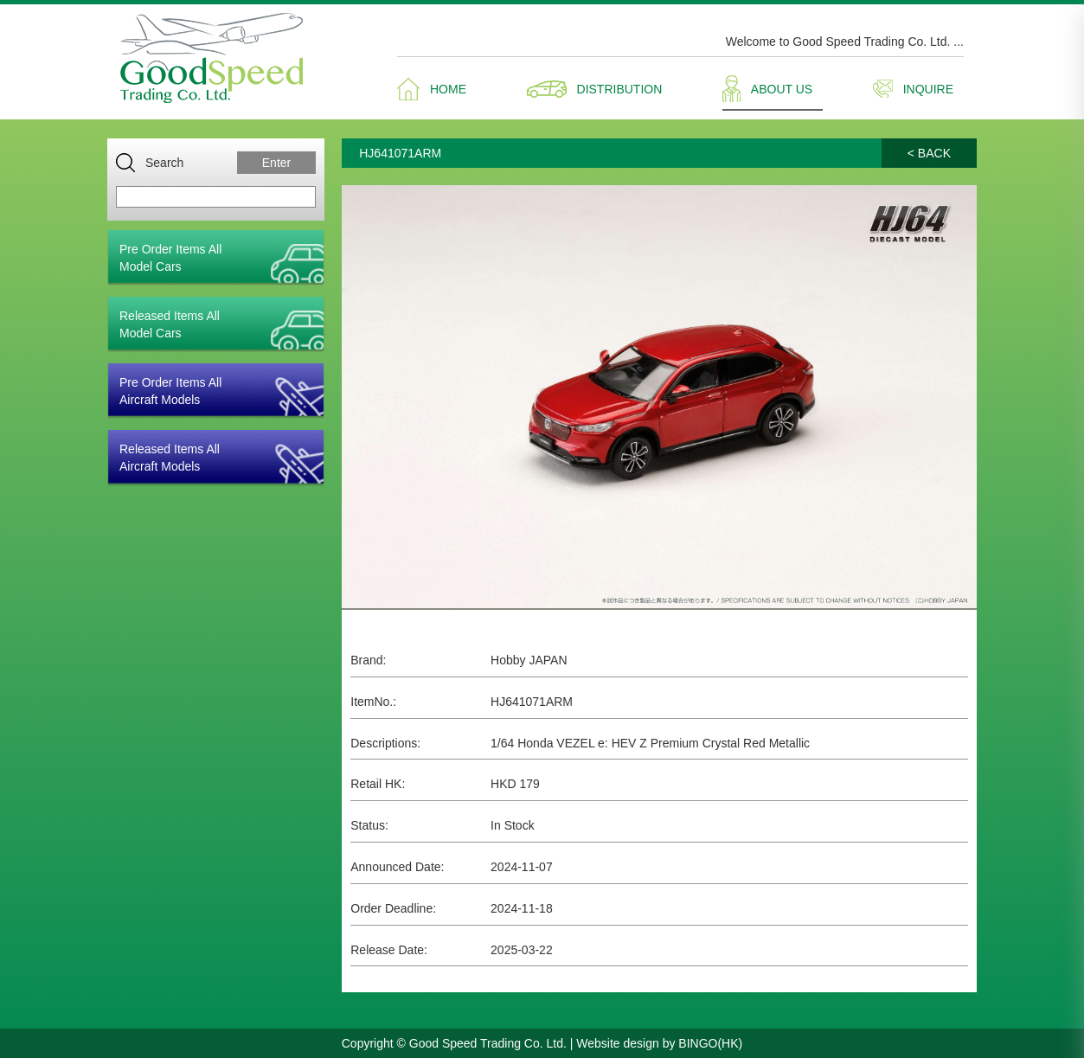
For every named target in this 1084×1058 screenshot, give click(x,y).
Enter (276, 163)
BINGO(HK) (710, 1043)
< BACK (929, 153)
